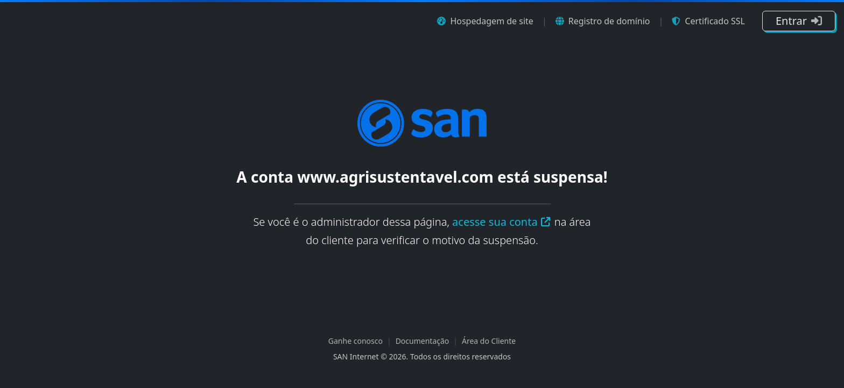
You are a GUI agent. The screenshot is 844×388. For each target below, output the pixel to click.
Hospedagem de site (485, 21)
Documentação (422, 341)
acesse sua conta (501, 221)
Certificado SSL (708, 21)
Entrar (799, 20)
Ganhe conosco (355, 341)
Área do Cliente (489, 341)
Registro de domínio (602, 21)
